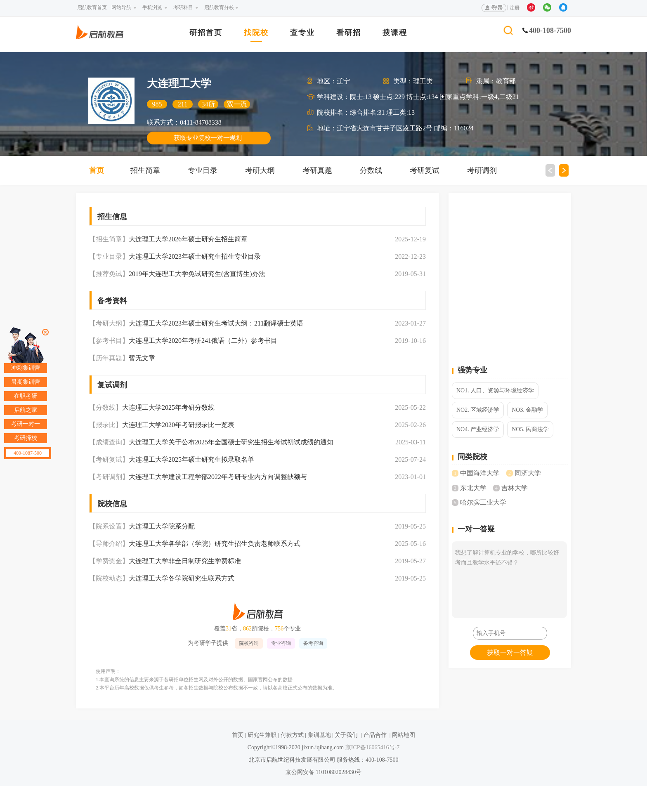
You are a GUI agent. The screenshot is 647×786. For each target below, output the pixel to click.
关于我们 (346, 735)
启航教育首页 (92, 7)
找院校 (256, 33)
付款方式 (292, 735)
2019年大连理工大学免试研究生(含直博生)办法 (197, 273)
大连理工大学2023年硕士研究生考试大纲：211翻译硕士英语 (216, 323)
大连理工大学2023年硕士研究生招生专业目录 (195, 256)
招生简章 (145, 170)
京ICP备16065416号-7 (371, 747)
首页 (96, 170)
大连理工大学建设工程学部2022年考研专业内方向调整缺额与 (218, 476)
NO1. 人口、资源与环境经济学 (495, 390)
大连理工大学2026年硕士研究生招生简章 (188, 239)
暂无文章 (142, 357)
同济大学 (528, 473)
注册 (514, 8)
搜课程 (395, 33)
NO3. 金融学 (527, 410)
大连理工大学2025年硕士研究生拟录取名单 (191, 459)
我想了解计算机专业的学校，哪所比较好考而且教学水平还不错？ (509, 579)
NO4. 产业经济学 (477, 429)
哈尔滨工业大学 (483, 502)
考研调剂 (482, 170)
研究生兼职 (262, 735)
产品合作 (375, 735)
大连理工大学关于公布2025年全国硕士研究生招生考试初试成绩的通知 (231, 442)
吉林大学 (514, 487)
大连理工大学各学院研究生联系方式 (181, 578)
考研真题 (317, 170)
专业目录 (202, 170)
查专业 (302, 33)
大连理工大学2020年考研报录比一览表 (178, 424)
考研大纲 (260, 170)
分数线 (371, 170)
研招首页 (205, 33)
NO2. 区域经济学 (477, 410)
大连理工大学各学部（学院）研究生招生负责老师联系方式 (214, 543)
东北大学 (473, 487)
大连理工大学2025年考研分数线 (168, 407)
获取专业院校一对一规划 (208, 138)
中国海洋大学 (480, 473)
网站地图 (403, 735)
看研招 (348, 33)
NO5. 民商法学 (530, 429)
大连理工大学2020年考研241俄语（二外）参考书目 (203, 340)
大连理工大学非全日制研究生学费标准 (185, 560)
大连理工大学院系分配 (162, 526)
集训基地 (319, 735)
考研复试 (424, 170)
